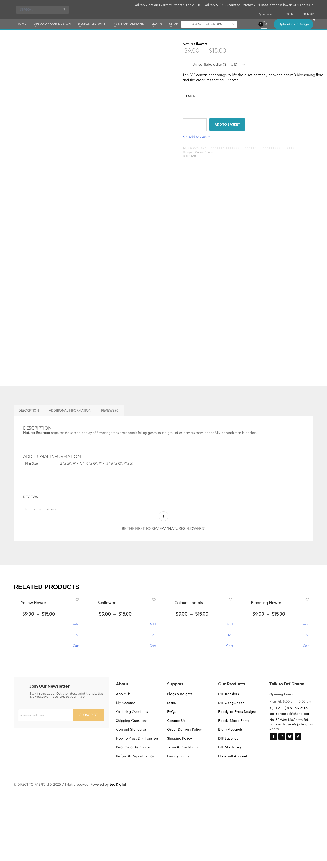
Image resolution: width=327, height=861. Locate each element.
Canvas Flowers (204, 152)
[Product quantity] (195, 124)
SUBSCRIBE (88, 715)
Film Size (191, 96)
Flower (192, 155)
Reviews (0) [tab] (110, 410)
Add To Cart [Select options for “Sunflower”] (152, 626)
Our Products (231, 684)
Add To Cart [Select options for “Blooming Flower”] (306, 626)
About (122, 684)
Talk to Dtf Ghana (286, 684)
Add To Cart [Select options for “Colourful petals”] (229, 626)
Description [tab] (28, 410)
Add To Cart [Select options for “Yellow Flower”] (76, 626)
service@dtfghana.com (293, 713)
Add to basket (227, 124)
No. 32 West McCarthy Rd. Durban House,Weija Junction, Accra (291, 724)
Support (175, 684)
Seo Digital (118, 784)
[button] (196, 136)
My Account (265, 14)
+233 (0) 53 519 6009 (291, 708)
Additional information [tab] (70, 410)
